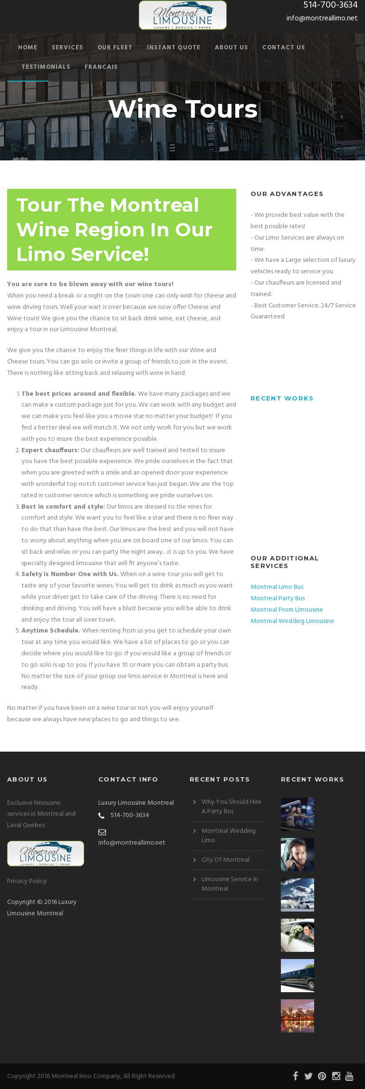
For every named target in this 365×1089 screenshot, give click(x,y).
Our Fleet (115, 48)
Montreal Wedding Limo (229, 836)
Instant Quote (174, 48)
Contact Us (283, 48)
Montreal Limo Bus (276, 587)
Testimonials (45, 67)
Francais (101, 67)
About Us (231, 48)
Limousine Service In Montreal (230, 884)
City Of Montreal (226, 860)
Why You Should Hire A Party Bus (231, 807)
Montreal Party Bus (277, 598)
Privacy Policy (27, 881)
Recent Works (282, 398)
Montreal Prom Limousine (286, 610)
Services (67, 48)
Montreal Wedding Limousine (292, 621)
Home (28, 48)
